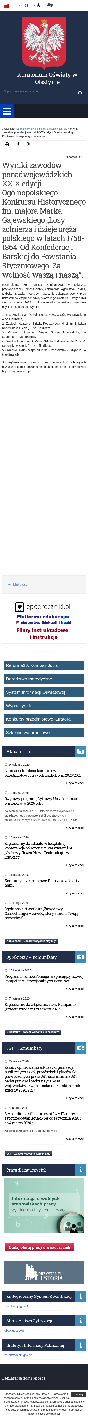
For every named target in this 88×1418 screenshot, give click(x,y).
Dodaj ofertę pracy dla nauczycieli (39, 1247)
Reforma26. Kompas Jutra (32, 665)
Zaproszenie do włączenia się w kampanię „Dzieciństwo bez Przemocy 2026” (39, 1007)
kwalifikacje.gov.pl (16, 1306)
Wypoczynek (18, 705)
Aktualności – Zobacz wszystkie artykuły (31, 941)
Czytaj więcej (75, 783)
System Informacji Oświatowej (35, 692)
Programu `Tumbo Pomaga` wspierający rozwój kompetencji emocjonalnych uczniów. (43, 978)
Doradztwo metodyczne (29, 678)
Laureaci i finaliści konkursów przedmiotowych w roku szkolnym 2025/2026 (42, 773)
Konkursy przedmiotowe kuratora (38, 718)
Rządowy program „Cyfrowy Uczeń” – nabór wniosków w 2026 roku (41, 801)
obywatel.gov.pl (14, 1330)
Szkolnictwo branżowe (28, 732)
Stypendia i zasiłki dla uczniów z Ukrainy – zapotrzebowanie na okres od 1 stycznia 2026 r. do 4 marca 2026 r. (42, 1118)
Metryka (19, 584)
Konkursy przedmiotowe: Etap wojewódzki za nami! (42, 883)
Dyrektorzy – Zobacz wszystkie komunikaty (33, 1032)
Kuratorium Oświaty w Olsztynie (47, 78)
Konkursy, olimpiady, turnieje (51, 128)
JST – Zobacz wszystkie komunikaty (28, 1153)
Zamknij (78, 1394)
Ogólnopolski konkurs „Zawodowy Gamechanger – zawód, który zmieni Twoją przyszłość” (41, 913)
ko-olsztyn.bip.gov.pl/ (18, 1355)
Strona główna (24, 128)
